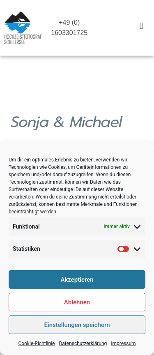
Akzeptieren (76, 282)
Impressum (123, 346)
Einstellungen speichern (77, 328)
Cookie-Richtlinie (36, 346)
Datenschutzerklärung (83, 346)
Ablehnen (77, 305)
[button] (141, 26)
